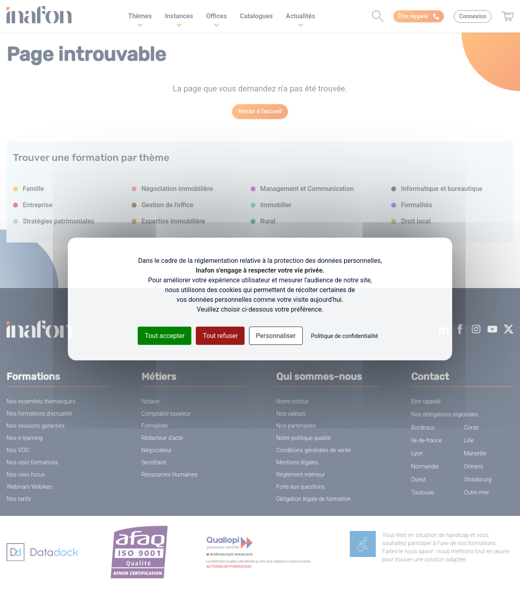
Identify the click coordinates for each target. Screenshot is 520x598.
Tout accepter (164, 336)
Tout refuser (220, 336)
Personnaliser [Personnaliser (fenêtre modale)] (276, 336)
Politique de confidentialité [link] (344, 336)
